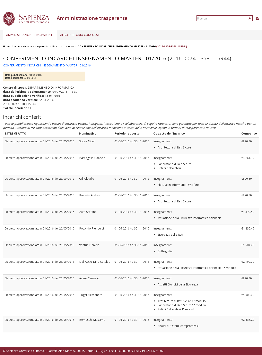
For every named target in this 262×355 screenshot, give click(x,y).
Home (6, 46)
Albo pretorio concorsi (79, 35)
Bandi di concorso (63, 46)
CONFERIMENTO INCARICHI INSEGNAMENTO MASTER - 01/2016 (117, 46)
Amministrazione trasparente (30, 35)
